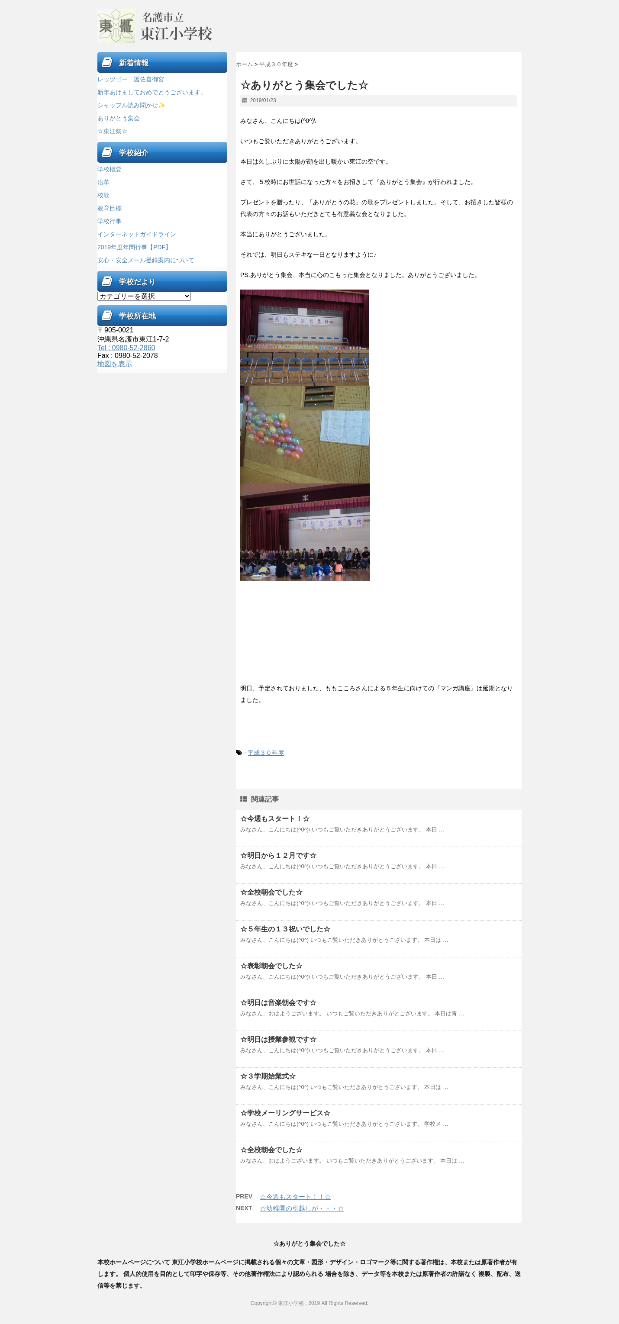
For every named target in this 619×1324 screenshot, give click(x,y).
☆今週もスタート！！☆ (295, 1196)
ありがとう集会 (118, 118)
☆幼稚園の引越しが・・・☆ (302, 1208)
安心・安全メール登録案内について (145, 260)
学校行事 (109, 221)
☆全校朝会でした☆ (271, 892)
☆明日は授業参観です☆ (278, 1039)
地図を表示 (114, 363)
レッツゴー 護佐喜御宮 (130, 79)
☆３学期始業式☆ (268, 1076)
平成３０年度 (266, 752)
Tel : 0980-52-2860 (126, 347)
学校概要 (109, 169)
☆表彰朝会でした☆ (271, 966)
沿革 (103, 182)
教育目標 (109, 208)
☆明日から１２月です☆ (278, 855)
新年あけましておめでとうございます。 (151, 92)
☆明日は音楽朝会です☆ (278, 1002)
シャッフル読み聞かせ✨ (131, 105)
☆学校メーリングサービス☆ (285, 1113)
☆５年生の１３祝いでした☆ (285, 929)
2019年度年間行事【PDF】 (134, 247)
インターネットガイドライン (136, 234)
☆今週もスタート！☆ (275, 818)
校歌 (103, 195)
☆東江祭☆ (112, 131)
